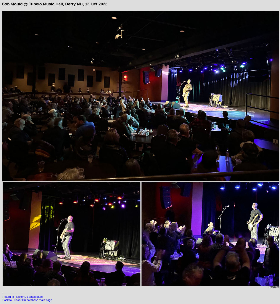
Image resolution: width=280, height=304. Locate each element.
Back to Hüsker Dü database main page (27, 300)
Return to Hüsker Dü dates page (22, 296)
